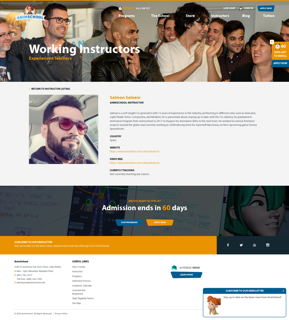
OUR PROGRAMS (129, 222)
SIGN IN (248, 8)
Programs (77, 276)
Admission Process (81, 281)
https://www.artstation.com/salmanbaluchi (134, 151)
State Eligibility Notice (83, 298)
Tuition (269, 16)
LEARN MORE (186, 275)
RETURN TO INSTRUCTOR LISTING (49, 89)
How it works (78, 267)
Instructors (220, 16)
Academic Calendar (82, 286)
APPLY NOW (266, 8)
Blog (246, 16)
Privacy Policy (61, 314)
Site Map (76, 303)
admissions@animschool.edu (31, 282)
